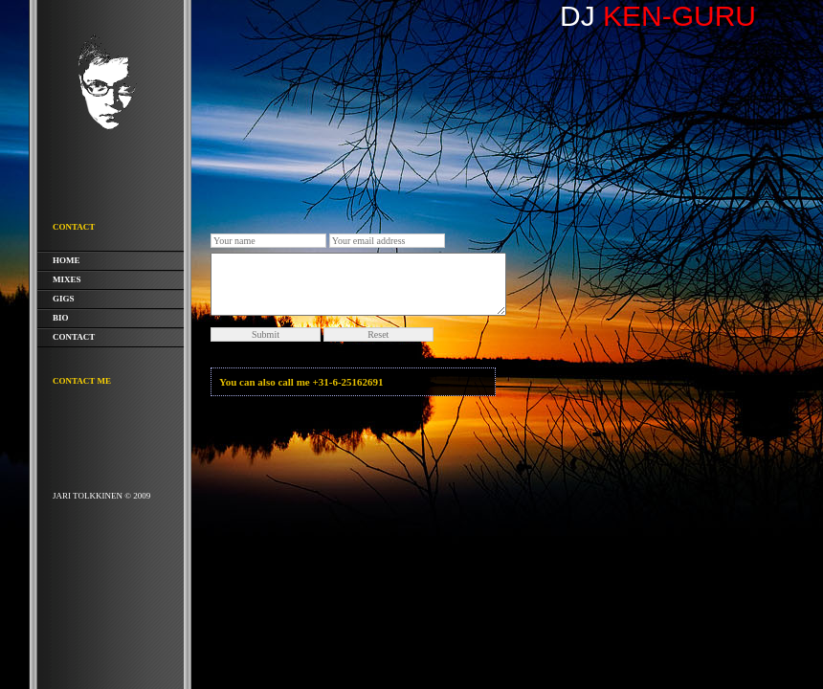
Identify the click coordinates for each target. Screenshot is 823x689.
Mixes (67, 279)
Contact (74, 337)
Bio (61, 317)
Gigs (64, 298)
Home (66, 260)
